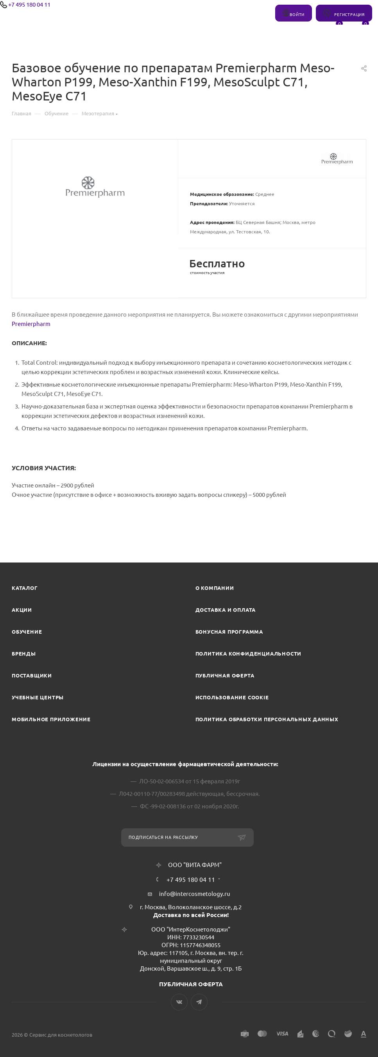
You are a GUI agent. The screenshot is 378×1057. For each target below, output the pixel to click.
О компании (214, 588)
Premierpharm (31, 324)
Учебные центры (38, 697)
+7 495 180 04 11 (29, 4)
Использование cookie (232, 697)
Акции (22, 610)
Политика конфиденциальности (248, 653)
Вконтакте (179, 1002)
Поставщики (32, 675)
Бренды (24, 653)
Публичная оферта (224, 675)
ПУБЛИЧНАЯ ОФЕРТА (191, 984)
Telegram (199, 1002)
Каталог (25, 588)
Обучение (27, 631)
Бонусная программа (229, 631)
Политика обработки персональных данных (267, 719)
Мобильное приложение (51, 719)
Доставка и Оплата (225, 610)
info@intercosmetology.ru (194, 893)
